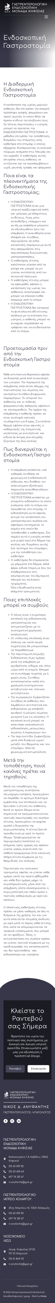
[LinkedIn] (19, 1121)
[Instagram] (12, 1121)
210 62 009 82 (16, 1166)
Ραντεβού (15, 1068)
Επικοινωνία (38, 1068)
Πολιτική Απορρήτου (27, 1286)
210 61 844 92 (16, 1258)
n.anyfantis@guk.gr (21, 1182)
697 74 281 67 (16, 1177)
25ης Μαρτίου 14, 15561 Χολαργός (29, 1208)
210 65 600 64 (16, 1171)
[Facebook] (6, 1121)
